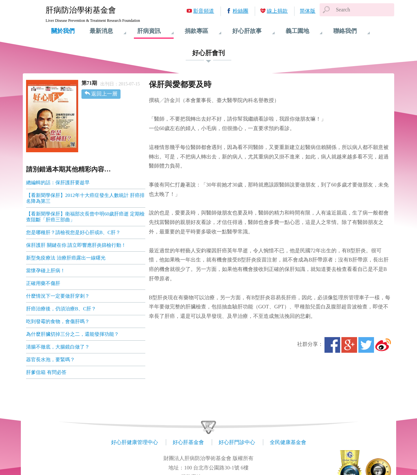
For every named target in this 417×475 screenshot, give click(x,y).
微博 (383, 345)
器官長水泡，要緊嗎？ (50, 359)
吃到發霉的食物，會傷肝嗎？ (58, 321)
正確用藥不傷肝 (43, 283)
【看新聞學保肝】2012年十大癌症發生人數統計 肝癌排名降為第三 (85, 198)
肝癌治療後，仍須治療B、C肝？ (61, 308)
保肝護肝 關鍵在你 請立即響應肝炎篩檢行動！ (76, 245)
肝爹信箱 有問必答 (46, 372)
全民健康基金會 (288, 442)
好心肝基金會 (188, 442)
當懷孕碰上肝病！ (45, 270)
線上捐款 (277, 11)
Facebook (332, 345)
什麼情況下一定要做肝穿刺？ (58, 296)
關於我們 (63, 31)
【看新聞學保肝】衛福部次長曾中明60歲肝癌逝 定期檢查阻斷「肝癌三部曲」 (85, 216)
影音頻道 (203, 11)
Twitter (366, 345)
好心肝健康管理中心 (134, 442)
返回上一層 (104, 93)
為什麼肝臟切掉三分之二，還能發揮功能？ (72, 334)
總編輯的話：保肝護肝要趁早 (58, 182)
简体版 (307, 11)
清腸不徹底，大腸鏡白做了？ (58, 346)
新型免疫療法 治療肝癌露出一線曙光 (66, 257)
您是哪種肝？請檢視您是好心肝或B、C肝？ (73, 232)
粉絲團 (240, 11)
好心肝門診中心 (237, 442)
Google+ (349, 345)
